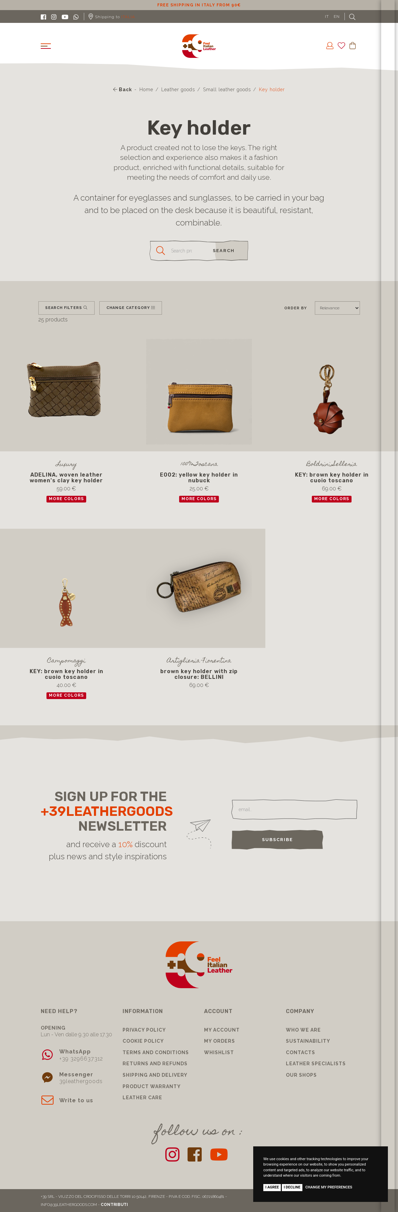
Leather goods (178, 89)
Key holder (272, 89)
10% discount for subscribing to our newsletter (199, 5)
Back (122, 89)
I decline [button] (292, 1187)
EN (337, 16)
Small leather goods (227, 89)
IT (327, 16)
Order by (295, 308)
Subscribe (277, 839)
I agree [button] (272, 1187)
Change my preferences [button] (328, 1187)
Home (146, 89)
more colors (66, 498)
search (224, 250)
